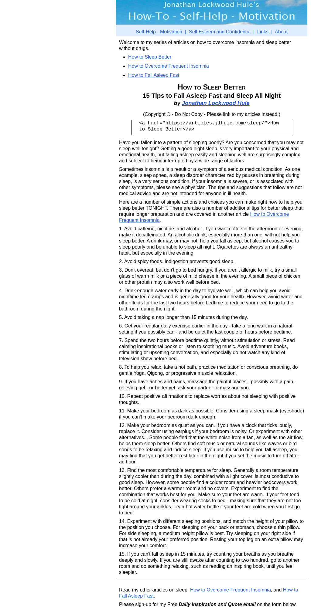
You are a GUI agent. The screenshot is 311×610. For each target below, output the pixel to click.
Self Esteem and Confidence (220, 31)
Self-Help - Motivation (159, 31)
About (281, 31)
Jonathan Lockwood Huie (216, 103)
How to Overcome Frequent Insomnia (168, 66)
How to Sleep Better (149, 56)
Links (262, 31)
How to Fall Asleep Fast (153, 75)
